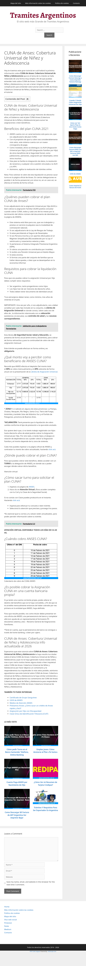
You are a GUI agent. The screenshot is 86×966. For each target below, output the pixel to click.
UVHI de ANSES (16, 700)
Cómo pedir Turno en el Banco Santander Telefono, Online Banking (17, 752)
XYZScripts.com (52, 951)
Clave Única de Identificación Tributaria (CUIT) (29, 714)
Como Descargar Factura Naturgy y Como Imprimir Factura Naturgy (75, 79)
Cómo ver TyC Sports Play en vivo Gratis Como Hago (75, 126)
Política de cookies (62, 3)
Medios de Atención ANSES (21, 703)
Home (6, 906)
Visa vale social (10, 919)
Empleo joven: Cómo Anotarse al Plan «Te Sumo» (45, 750)
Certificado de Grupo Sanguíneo (23, 697)
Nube (6, 926)
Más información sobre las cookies (38, 3)
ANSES (31, 486)
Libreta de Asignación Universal (44, 371)
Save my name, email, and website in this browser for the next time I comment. (31, 883)
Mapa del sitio (15, 3)
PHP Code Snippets (35, 951)
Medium (7, 929)
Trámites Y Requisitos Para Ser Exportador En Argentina (45, 809)
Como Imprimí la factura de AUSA (75, 187)
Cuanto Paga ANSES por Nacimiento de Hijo (17, 783)
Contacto (76, 3)
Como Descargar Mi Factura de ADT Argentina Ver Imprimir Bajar (17, 815)
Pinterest (8, 923)
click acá (52, 449)
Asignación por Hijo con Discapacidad (25, 711)
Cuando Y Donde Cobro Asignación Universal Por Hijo (75, 102)
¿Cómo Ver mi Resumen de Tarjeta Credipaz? (45, 783)
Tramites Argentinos (43, 15)
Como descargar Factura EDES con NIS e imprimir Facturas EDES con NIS (75, 151)
